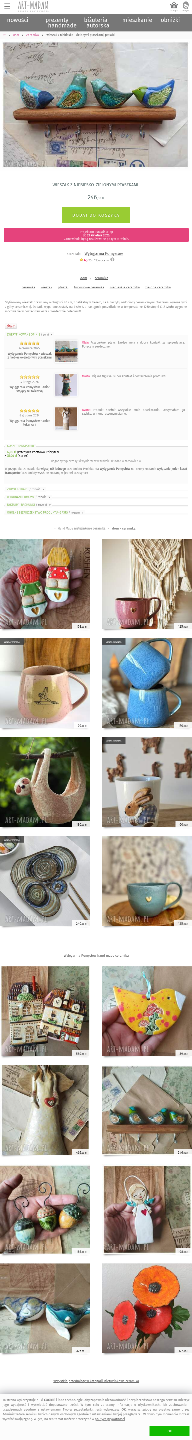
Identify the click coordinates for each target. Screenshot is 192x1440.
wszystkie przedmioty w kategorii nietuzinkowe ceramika (96, 1381)
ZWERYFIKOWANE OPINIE (30, 334)
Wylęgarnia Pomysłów (103, 253)
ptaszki (63, 287)
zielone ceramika (158, 287)
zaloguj (186, 10)
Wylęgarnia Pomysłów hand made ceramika (96, 955)
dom (83, 278)
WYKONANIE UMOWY (29, 497)
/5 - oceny (94, 260)
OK (170, 1431)
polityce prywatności (110, 1419)
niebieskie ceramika (125, 287)
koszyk (174, 10)
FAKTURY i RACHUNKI (29, 505)
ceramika (101, 278)
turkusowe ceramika (89, 287)
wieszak (46, 287)
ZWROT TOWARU (26, 489)
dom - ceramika (124, 528)
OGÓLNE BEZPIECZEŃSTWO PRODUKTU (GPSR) (45, 512)
